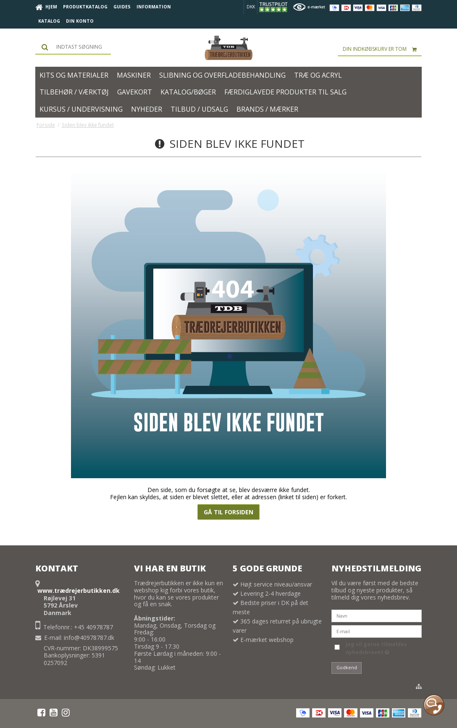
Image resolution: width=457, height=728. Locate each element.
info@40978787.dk (89, 638)
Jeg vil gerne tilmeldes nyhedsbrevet (375, 648)
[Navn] (376, 615)
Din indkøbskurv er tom (382, 49)
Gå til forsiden (228, 512)
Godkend (346, 667)
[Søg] (73, 47)
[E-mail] (376, 631)
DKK (251, 7)
